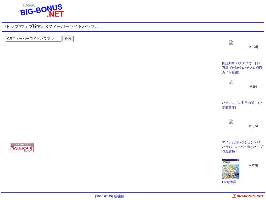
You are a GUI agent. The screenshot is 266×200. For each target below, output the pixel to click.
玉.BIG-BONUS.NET (247, 196)
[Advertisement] (37, 55)
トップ (12, 26)
